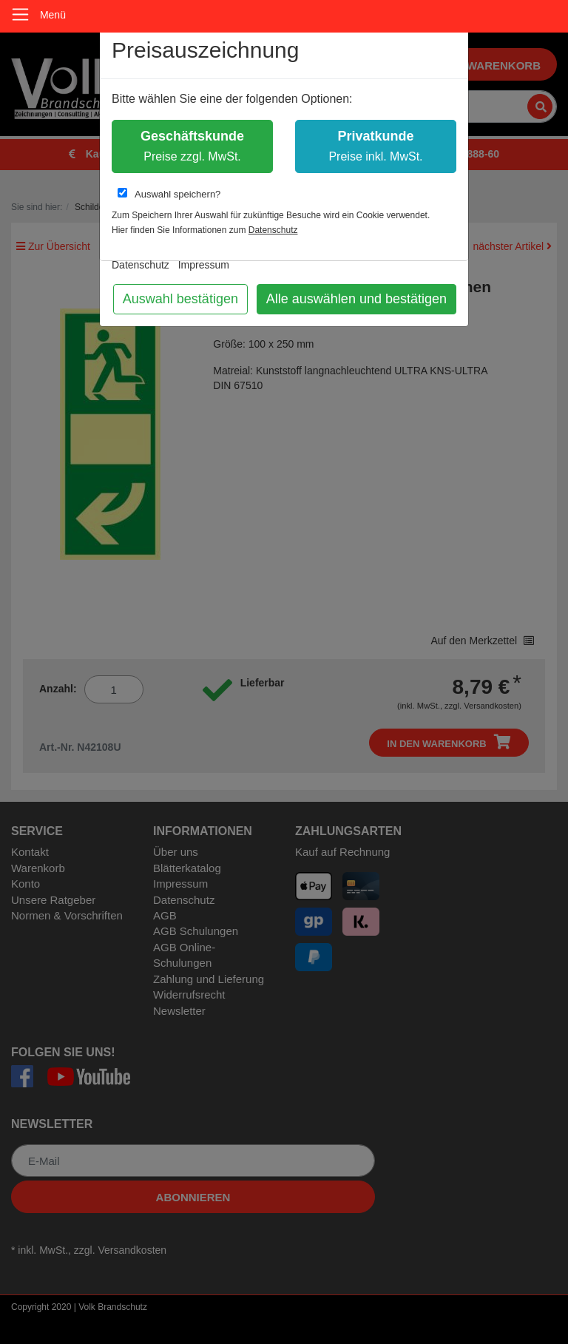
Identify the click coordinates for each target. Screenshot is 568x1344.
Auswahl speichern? (169, 194)
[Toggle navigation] (20, 14)
